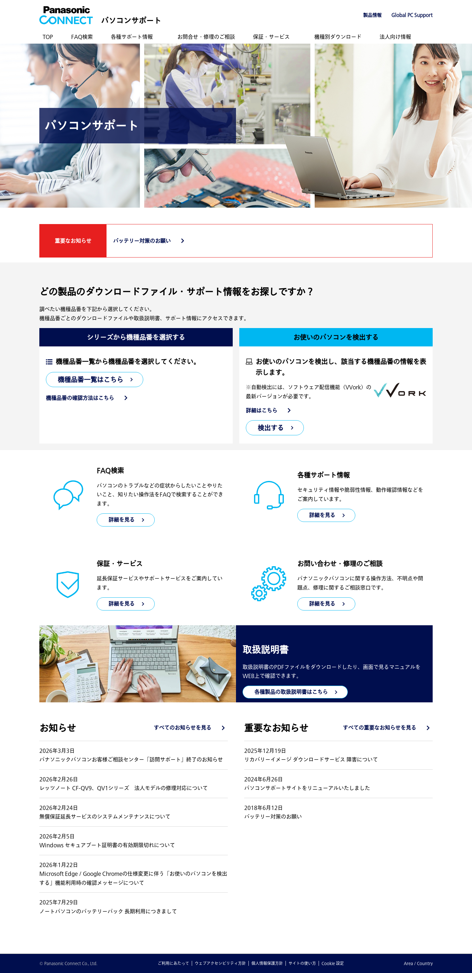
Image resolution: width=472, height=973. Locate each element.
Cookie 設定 (333, 963)
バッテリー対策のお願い (142, 240)
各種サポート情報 (132, 36)
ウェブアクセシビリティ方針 (220, 963)
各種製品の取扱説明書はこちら (291, 691)
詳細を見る (322, 515)
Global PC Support (412, 15)
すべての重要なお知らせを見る (379, 727)
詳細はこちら (261, 410)
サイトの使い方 (302, 963)
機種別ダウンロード (338, 36)
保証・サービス (271, 36)
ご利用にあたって (173, 963)
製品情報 (372, 15)
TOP (48, 36)
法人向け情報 (395, 36)
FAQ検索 (82, 36)
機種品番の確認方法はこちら (80, 398)
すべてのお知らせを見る (182, 727)
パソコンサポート (131, 20)
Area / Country (418, 963)
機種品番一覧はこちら (90, 379)
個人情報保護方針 (267, 963)
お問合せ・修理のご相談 (206, 36)
